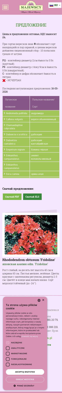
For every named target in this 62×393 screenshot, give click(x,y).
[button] (25, 385)
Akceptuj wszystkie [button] (25, 372)
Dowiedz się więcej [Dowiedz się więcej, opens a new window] (30, 336)
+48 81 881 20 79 (48, 320)
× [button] (43, 300)
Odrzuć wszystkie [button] (25, 379)
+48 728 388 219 (48, 327)
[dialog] (25, 343)
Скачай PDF (12, 196)
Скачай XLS (32, 196)
